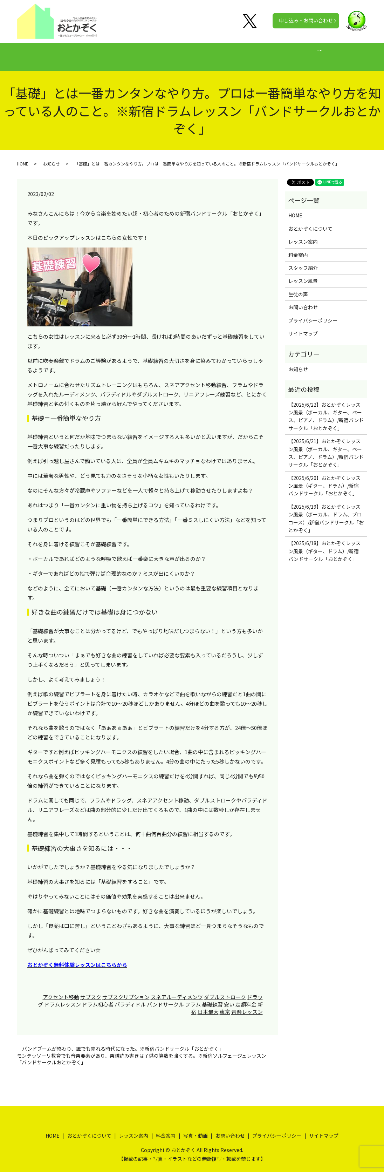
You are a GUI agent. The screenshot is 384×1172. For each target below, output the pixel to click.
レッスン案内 (150, 53)
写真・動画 (260, 53)
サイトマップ (303, 326)
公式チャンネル (304, 53)
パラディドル (130, 997)
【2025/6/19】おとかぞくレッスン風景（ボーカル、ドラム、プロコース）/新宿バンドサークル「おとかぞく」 (326, 511)
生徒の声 (223, 53)
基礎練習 (212, 997)
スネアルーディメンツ (177, 990)
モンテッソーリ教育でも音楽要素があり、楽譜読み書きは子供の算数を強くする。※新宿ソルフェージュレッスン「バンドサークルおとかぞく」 (141, 1052)
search (340, 53)
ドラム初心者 (98, 997)
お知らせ (51, 157)
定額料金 (245, 997)
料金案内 (189, 53)
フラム (193, 997)
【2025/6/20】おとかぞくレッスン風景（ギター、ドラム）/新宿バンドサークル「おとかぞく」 (324, 479)
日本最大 (208, 1005)
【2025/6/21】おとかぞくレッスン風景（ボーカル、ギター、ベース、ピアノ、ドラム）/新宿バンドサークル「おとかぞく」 (326, 446)
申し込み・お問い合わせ (306, 20)
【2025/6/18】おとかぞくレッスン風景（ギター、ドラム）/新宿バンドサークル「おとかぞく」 (324, 544)
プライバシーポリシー (312, 313)
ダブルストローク (225, 990)
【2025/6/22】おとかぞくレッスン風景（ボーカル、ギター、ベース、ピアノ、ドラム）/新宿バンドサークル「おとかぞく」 (326, 409)
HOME (55, 53)
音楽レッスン (247, 1005)
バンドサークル (165, 997)
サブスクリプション (126, 990)
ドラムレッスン (62, 997)
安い (229, 997)
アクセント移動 (61, 990)
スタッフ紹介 (303, 261)
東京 (225, 1005)
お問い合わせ (303, 300)
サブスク (90, 990)
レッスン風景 (303, 274)
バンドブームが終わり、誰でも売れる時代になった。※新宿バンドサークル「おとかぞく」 (123, 1042)
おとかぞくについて (98, 53)
